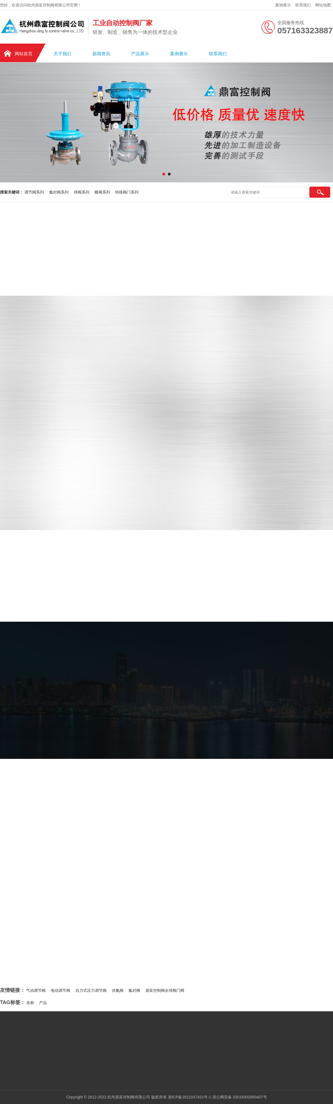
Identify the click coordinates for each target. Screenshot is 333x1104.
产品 (43, 1002)
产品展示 (140, 53)
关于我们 (62, 53)
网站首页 (23, 53)
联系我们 (303, 5)
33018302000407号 (250, 1097)
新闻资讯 (101, 53)
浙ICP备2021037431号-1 (189, 1097)
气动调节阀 (36, 990)
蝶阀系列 (103, 192)
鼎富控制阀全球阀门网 (164, 990)
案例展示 (283, 5)
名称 (30, 1002)
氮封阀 (134, 990)
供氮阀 (117, 990)
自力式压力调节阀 (91, 990)
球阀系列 (82, 192)
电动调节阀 (60, 990)
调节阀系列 (34, 192)
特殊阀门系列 (126, 192)
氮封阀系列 (59, 192)
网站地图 (323, 5)
